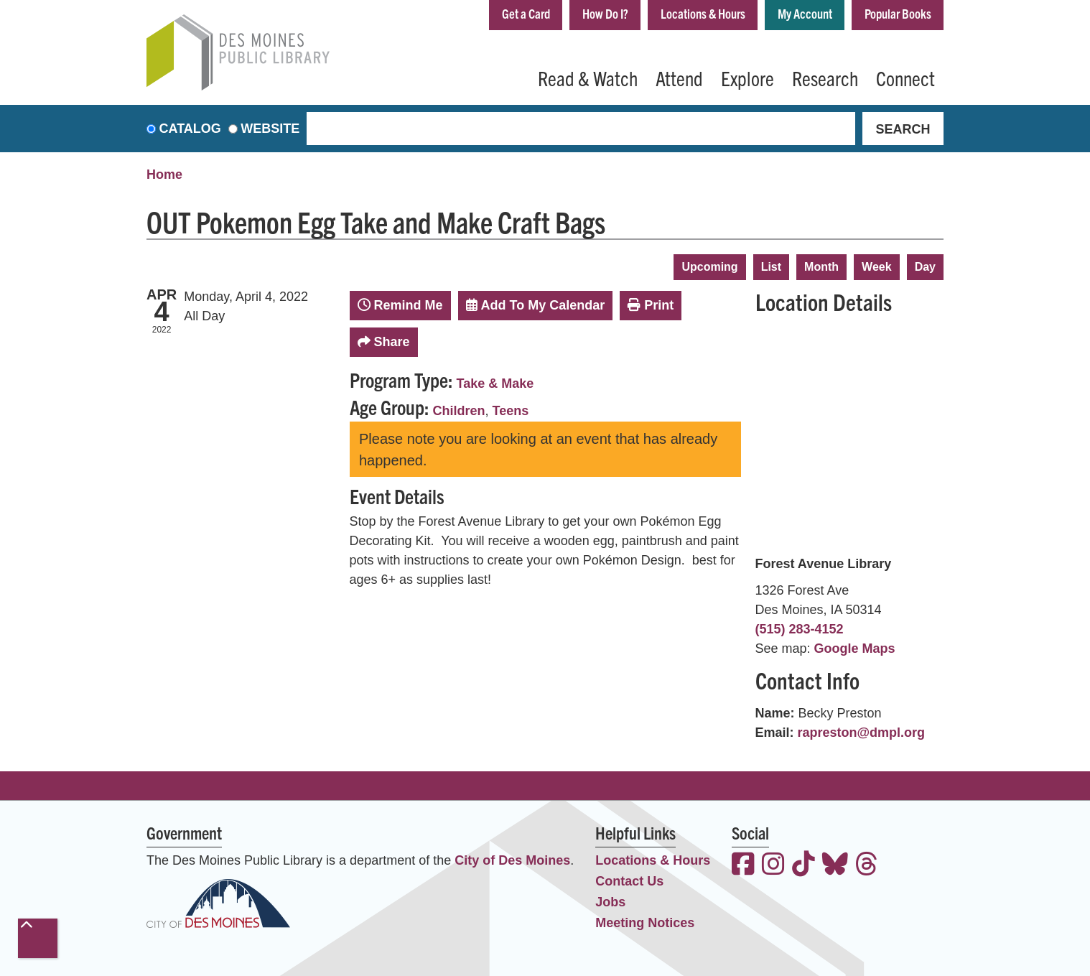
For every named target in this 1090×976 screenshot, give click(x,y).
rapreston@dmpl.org (862, 732)
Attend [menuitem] (679, 77)
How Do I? (605, 13)
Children (459, 411)
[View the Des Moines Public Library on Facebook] (743, 865)
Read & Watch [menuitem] (588, 77)
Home (164, 174)
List (771, 267)
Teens (511, 411)
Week (877, 267)
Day (925, 267)
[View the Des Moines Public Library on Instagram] (773, 865)
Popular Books (898, 13)
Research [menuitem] (825, 77)
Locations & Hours (703, 13)
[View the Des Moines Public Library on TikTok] (803, 865)
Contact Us (629, 881)
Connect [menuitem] (905, 77)
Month (821, 267)
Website (270, 128)
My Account (805, 13)
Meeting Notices (644, 923)
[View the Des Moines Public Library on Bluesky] (835, 865)
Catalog (190, 128)
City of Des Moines (512, 860)
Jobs (610, 902)
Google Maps (854, 648)
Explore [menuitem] (747, 77)
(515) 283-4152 (799, 629)
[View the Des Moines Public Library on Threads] (866, 865)
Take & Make (495, 383)
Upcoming (709, 267)
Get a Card (526, 13)
